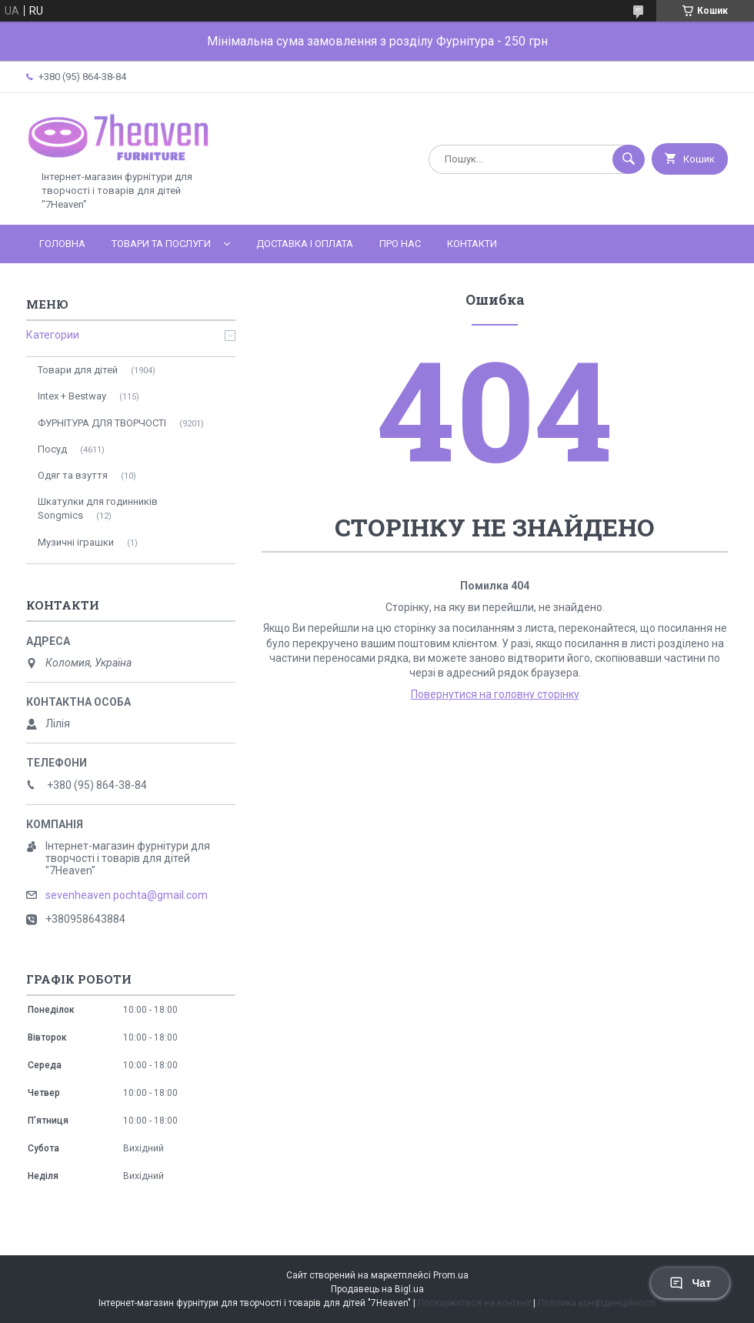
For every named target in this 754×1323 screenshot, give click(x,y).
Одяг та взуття (73, 475)
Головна (62, 243)
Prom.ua (451, 1275)
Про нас (400, 243)
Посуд (52, 449)
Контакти (472, 243)
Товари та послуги (161, 243)
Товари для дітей (78, 370)
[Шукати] (628, 159)
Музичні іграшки (76, 542)
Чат (690, 1283)
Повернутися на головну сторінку (495, 694)
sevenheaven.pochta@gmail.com (126, 895)
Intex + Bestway (72, 396)
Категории (52, 335)
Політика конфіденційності (597, 1303)
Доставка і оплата (304, 243)
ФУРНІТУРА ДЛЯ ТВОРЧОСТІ (102, 423)
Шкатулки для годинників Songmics (98, 508)
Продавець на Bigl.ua (377, 1289)
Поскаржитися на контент (474, 1303)
